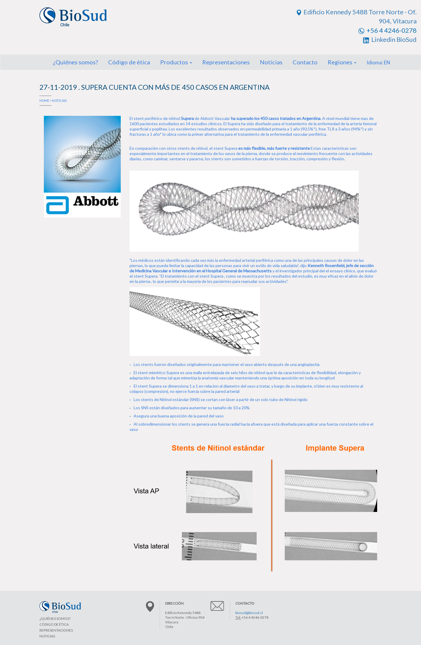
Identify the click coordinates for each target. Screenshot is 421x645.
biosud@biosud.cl (249, 612)
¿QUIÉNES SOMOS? (54, 618)
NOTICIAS (59, 100)
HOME (44, 100)
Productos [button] (176, 62)
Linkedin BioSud (390, 39)
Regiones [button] (342, 62)
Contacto (305, 62)
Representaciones (226, 62)
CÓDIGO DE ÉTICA (54, 624)
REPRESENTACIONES (56, 630)
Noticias (271, 62)
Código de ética (129, 62)
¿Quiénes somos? (75, 62)
